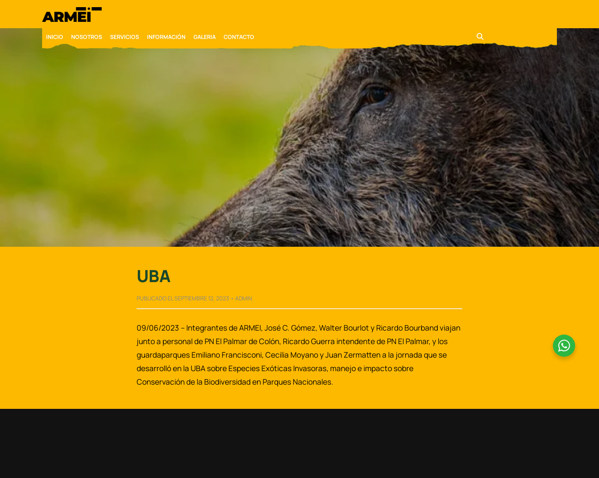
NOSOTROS (86, 37)
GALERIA (204, 37)
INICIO (54, 37)
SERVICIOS (124, 37)
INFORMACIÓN (166, 37)
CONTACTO (239, 37)
